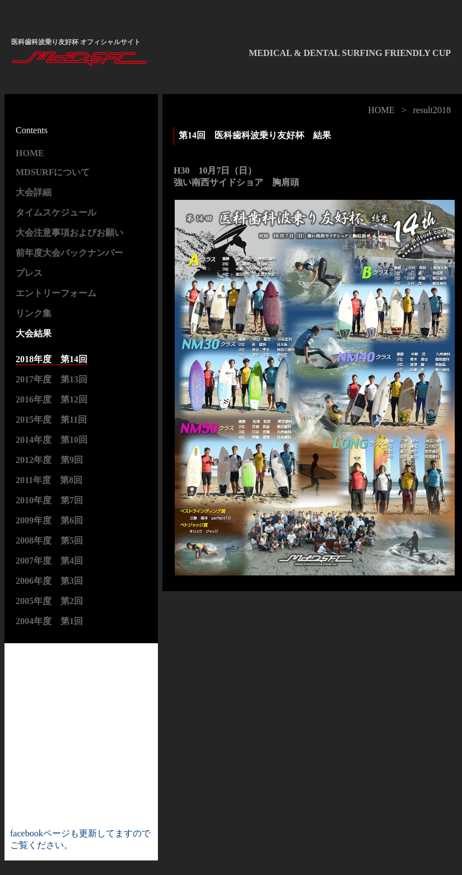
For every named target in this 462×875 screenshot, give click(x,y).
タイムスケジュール (56, 212)
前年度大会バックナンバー (69, 253)
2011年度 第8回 (49, 480)
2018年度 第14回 (51, 359)
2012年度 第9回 (49, 460)
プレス (29, 273)
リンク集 (34, 313)
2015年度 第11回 (51, 419)
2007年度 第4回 (49, 560)
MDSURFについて (53, 172)
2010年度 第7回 (49, 500)
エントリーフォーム (56, 293)
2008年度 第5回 (49, 540)
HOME (381, 110)
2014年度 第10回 (51, 439)
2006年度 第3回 (49, 581)
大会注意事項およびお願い (69, 232)
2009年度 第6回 (49, 520)
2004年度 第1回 (49, 621)
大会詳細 (34, 192)
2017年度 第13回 (51, 379)
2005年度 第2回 (49, 601)
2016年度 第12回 (51, 399)
